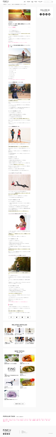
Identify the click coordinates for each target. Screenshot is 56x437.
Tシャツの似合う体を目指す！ (29, 333)
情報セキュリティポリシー (25, 433)
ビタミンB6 (38, 419)
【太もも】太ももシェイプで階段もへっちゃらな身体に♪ (19, 334)
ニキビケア (34, 419)
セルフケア (21, 374)
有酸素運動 (14, 27)
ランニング (10, 27)
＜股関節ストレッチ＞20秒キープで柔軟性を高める (9, 343)
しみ (3, 419)
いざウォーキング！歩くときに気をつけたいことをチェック (19, 343)
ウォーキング (13, 419)
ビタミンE (47, 419)
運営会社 (23, 431)
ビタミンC (43, 419)
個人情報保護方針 (24, 432)
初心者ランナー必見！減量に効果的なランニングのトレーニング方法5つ (17, 42)
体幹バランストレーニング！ (8, 388)
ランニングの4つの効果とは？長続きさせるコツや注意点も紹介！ (16, 79)
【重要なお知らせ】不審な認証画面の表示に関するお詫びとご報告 (11, 376)
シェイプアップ (22, 419)
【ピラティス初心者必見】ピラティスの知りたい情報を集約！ (29, 343)
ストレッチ (26, 419)
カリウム (18, 419)
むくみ (10, 419)
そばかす (7, 419)
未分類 (5, 374)
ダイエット (30, 419)
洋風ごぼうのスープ (23, 375)
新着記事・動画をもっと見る (19, 404)
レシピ (50, 419)
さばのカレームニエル (23, 388)
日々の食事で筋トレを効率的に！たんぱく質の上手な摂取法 (8, 334)
